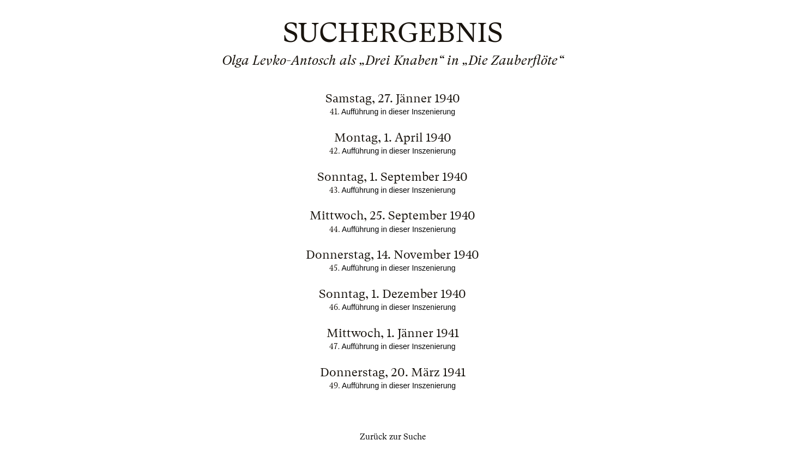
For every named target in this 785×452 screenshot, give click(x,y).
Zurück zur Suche (393, 437)
